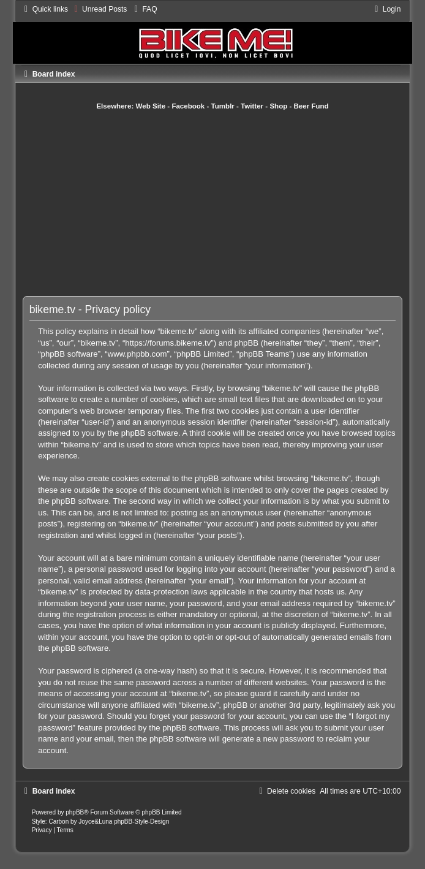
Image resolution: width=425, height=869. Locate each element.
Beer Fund (311, 106)
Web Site (151, 106)
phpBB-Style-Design (141, 821)
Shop (278, 106)
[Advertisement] (225, 203)
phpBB (75, 812)
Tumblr (223, 106)
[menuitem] (99, 9)
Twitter (252, 106)
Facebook (188, 106)
